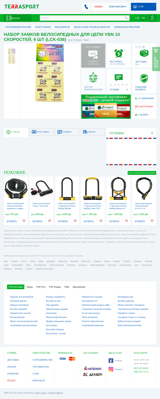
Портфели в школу (126, 313)
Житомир (148, 261)
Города (29, 287)
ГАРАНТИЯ (12, 374)
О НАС (36, 374)
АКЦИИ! (98, 6)
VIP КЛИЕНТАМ (41, 367)
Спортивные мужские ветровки (96, 309)
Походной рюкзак (18, 301)
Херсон (107, 261)
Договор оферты (55, 393)
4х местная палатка (91, 313)
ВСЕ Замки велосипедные (142, 173)
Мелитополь (147, 265)
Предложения (79, 287)
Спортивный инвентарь (93, 325)
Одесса (24, 261)
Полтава (116, 261)
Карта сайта (40, 393)
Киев (6, 261)
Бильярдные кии (125, 297)
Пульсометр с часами (56, 333)
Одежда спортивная (19, 305)
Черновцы (71, 265)
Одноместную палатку (20, 313)
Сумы (6, 265)
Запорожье (50, 261)
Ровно (28, 265)
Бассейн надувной (18, 309)
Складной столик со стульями (131, 317)
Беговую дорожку (126, 301)
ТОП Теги (40, 287)
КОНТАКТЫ (39, 380)
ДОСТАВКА (13, 360)
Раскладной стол (89, 301)
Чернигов (127, 261)
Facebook (115, 360)
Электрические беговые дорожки (133, 309)
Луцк (136, 265)
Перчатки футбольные (56, 317)
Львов (40, 261)
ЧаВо (66, 287)
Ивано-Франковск (97, 265)
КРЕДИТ (11, 380)
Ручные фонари (17, 317)
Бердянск (18, 268)
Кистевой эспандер (55, 329)
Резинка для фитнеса (55, 297)
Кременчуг (82, 265)
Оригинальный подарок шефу (96, 305)
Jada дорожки (52, 305)
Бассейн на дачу (53, 301)
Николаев (74, 261)
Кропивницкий (40, 265)
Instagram (115, 369)
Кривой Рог (62, 261)
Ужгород (29, 268)
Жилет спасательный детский (24, 321)
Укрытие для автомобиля (21, 297)
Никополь (8, 268)
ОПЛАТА (11, 367)
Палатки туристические (93, 321)
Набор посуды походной (129, 321)
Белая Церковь (125, 265)
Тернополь (112, 265)
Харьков (14, 261)
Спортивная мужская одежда (23, 325)
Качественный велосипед (129, 325)
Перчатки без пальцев (92, 297)
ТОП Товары (55, 287)
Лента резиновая (89, 317)
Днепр (32, 261)
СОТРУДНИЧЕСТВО (43, 360)
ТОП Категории (15, 287)
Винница (97, 261)
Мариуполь (85, 261)
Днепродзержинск (56, 265)
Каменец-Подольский (44, 268)
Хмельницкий (17, 265)
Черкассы (138, 261)
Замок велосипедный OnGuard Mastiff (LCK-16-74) (143, 206)
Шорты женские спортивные (131, 305)
